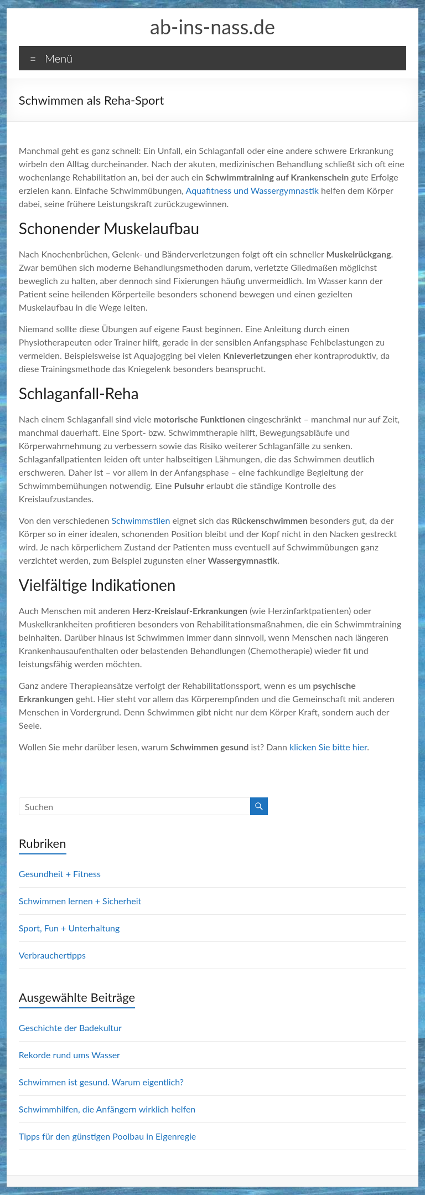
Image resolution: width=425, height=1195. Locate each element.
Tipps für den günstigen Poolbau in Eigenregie (107, 1136)
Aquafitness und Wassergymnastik (252, 190)
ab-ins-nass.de (212, 26)
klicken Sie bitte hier (328, 746)
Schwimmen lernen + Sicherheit (80, 900)
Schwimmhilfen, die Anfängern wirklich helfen (107, 1109)
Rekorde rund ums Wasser (69, 1054)
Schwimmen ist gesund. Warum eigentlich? (101, 1081)
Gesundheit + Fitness (60, 873)
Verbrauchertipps (52, 955)
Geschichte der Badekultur (70, 1027)
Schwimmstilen (140, 520)
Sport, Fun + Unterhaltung (69, 928)
